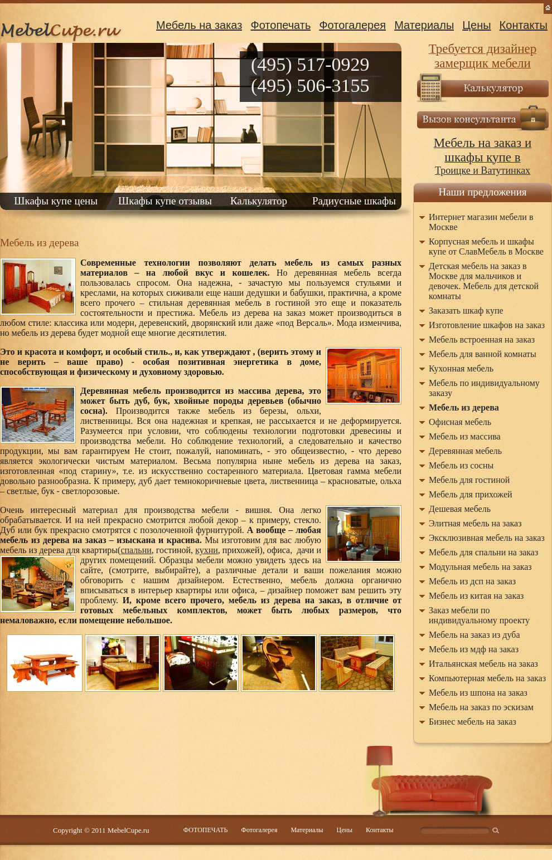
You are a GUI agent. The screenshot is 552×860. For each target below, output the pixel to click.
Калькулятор (258, 201)
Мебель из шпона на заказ (478, 692)
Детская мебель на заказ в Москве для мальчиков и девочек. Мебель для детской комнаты (484, 281)
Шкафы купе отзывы (165, 201)
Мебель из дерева (464, 407)
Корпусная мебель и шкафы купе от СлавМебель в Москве (486, 246)
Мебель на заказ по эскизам (481, 707)
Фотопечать (280, 25)
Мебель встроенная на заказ (482, 339)
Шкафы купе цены (56, 201)
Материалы (424, 25)
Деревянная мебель (465, 451)
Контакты (524, 25)
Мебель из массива (465, 436)
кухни (206, 550)
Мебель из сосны (461, 465)
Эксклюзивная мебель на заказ (487, 538)
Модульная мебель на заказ (480, 566)
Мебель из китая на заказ (476, 595)
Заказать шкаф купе (466, 310)
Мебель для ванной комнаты (482, 354)
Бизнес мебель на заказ (472, 721)
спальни (135, 550)
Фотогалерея (352, 25)
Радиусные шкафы (354, 201)
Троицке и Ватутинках (482, 157)
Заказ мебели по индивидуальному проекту (479, 615)
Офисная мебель (460, 422)
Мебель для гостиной (469, 480)
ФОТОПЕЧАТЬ (205, 830)
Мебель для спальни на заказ (483, 552)
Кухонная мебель (461, 368)
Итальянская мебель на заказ (483, 663)
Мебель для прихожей (470, 494)
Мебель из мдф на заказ (474, 649)
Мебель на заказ (199, 25)
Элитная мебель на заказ (475, 523)
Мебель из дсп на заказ (472, 581)
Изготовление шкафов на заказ (487, 325)
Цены (476, 25)
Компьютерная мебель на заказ (487, 678)
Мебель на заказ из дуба (474, 634)
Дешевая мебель (460, 509)
